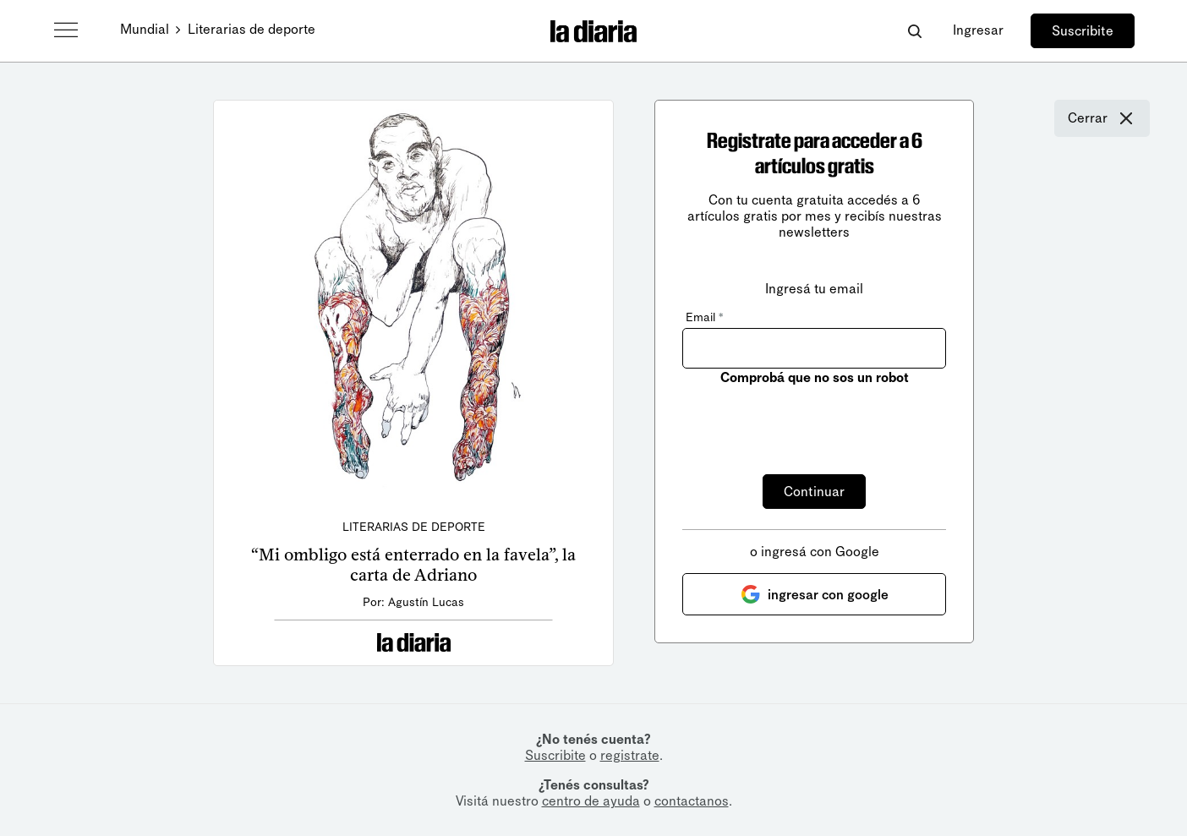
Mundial (144, 29)
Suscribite (1082, 31)
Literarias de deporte (251, 29)
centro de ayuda (591, 801)
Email (704, 317)
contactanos (691, 801)
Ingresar (978, 30)
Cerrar (1102, 118)
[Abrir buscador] (914, 30)
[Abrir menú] (65, 30)
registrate (629, 755)
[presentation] (810, 420)
